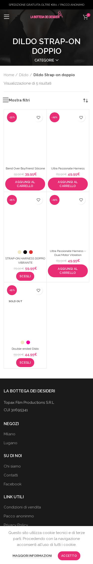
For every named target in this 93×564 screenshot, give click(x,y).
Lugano (10, 443)
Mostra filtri (19, 100)
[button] (25, 184)
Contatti (11, 475)
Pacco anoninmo (19, 516)
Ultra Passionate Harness (68, 168)
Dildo (24, 75)
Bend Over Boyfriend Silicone (25, 168)
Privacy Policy (16, 525)
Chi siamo (12, 466)
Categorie (44, 60)
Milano (9, 434)
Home (9, 75)
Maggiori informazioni (32, 556)
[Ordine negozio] (85, 100)
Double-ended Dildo (25, 348)
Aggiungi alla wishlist (38, 117)
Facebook (13, 484)
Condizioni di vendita (22, 507)
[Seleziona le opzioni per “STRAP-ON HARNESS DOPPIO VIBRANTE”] (25, 276)
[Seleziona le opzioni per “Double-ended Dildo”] (25, 362)
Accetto (69, 556)
